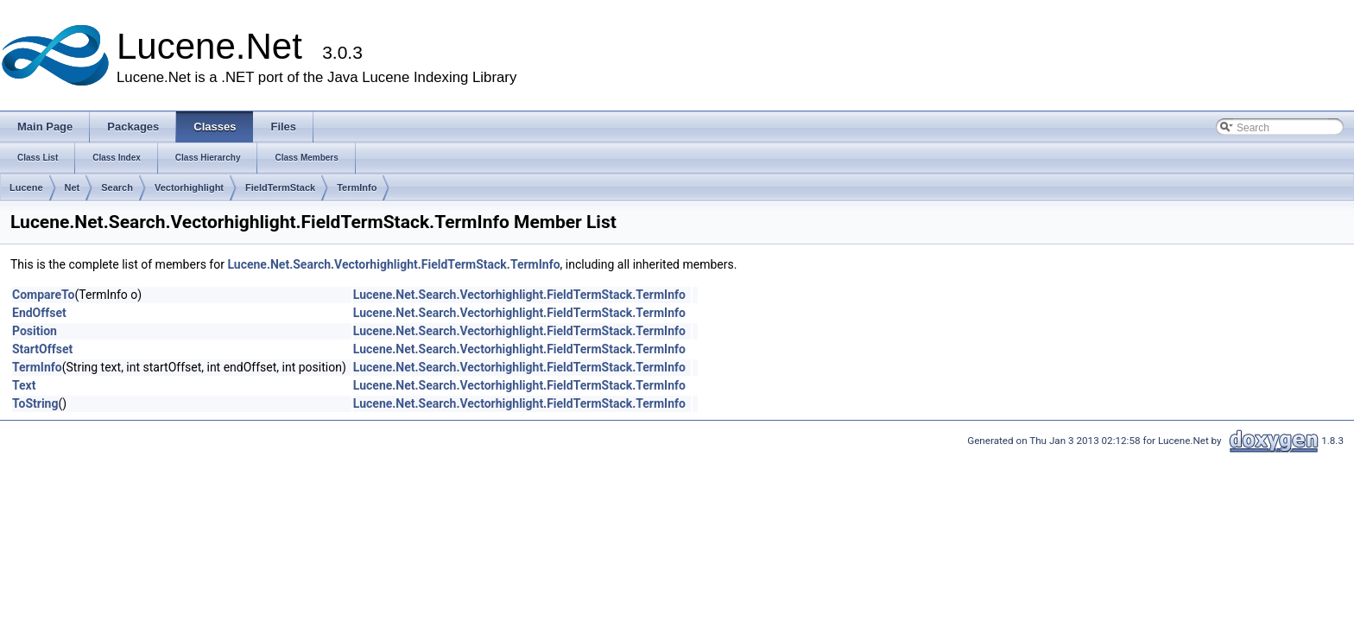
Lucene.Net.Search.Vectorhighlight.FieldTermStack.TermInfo (393, 264)
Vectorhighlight (189, 187)
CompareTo (43, 294)
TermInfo (356, 187)
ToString (35, 403)
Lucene (26, 187)
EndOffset (39, 313)
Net (72, 187)
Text (23, 385)
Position (34, 331)
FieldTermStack (280, 187)
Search (117, 187)
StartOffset (42, 349)
